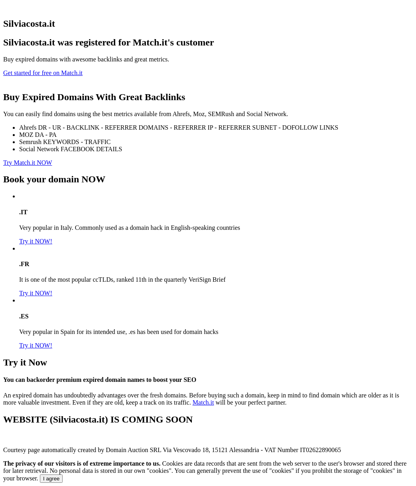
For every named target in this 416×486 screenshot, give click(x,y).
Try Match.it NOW (27, 162)
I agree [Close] (51, 479)
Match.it (203, 402)
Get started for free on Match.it (43, 72)
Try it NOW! (35, 241)
